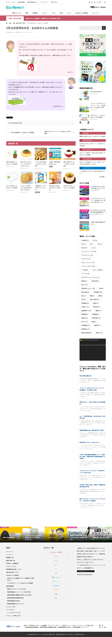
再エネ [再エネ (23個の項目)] (84, 285)
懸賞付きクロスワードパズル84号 (16, 589)
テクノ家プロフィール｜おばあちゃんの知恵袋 (20, 583)
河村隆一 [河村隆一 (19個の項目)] (85, 307)
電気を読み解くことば (12, 572)
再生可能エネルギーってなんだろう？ (90, 442)
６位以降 (101, 177)
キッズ (69, 13)
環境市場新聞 (21, 2)
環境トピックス (16, 13)
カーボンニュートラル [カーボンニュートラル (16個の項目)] (88, 251)
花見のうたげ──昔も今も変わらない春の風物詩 (92, 403)
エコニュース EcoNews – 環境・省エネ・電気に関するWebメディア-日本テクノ (93, 368)
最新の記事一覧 (10, 560)
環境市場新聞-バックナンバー (81, 627)
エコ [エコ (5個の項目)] (93, 248)
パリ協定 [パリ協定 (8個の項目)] (84, 270)
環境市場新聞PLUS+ (32, 2)
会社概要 (43, 625)
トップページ (10, 554)
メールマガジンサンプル (14, 613)
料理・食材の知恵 (15, 18)
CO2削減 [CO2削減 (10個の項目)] (85, 240)
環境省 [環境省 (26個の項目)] (84, 318)
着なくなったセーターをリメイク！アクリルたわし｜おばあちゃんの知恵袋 (92, 500)
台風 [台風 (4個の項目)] (101, 288)
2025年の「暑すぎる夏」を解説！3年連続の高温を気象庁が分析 (92, 486)
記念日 (20, 123)
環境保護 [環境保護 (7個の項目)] (84, 314)
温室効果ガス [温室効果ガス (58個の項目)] (86, 310)
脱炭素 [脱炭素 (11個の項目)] (97, 325)
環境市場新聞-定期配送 (31, 627)
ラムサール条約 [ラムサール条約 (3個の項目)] (97, 270)
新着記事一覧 (10, 557)
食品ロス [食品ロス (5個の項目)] (99, 333)
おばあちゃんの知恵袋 (81, 13)
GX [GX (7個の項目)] (91, 244)
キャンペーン (96, 13)
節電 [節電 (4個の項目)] (94, 322)
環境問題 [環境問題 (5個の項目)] (95, 314)
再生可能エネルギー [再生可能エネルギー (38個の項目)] (88, 288)
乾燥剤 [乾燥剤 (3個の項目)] (84, 281)
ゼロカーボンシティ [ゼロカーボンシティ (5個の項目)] (87, 262)
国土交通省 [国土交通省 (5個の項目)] (85, 292)
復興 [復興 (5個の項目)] (100, 296)
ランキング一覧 (10, 607)
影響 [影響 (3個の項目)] (92, 296)
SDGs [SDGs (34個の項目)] (84, 248)
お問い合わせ (54, 2)
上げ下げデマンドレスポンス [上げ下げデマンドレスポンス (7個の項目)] (90, 277)
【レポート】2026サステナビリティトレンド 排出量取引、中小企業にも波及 (93, 389)
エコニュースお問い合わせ (13, 616)
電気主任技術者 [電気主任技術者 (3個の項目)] (86, 333)
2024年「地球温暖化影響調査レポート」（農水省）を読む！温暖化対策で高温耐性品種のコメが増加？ (92, 456)
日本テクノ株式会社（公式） (32, 625)
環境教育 (35, 13)
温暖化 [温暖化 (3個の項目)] (98, 310)
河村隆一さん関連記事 (12, 563)
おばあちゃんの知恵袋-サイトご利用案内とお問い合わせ (21, 579)
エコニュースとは (10, 2)
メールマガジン (44, 2)
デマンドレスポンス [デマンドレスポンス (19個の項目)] (88, 266)
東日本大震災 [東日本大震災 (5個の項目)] (94, 299)
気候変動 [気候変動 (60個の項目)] (85, 303)
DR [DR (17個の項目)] (83, 244)
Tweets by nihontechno (84, 574)
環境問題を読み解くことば (13, 569)
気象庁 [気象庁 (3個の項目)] (96, 303)
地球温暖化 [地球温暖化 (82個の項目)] (98, 292)
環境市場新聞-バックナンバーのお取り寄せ (19, 592)
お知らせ (64, 625)
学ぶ (56, 569)
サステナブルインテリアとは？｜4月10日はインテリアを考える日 (92, 471)
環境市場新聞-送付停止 (13, 601)
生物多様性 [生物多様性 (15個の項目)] (96, 318)
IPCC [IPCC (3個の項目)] (99, 244)
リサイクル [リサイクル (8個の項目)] (85, 273)
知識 (27, 13)
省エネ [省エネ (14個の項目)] (84, 322)
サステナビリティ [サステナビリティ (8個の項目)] (87, 255)
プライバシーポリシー (54, 625)
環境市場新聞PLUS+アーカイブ (15, 604)
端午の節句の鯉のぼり (86, 376)
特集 (56, 573)
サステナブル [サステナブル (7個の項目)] (86, 259)
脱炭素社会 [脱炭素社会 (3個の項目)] (85, 329)
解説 (61, 13)
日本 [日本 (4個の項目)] (83, 299)
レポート (44, 13)
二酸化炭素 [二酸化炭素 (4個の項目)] (95, 281)
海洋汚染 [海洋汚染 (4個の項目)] (96, 307)
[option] (11, 534)
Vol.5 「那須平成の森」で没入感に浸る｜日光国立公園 (92, 417)
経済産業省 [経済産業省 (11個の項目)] (85, 325)
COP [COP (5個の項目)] (95, 240)
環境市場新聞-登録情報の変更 (15, 598)
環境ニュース (56, 581)
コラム (53, 13)
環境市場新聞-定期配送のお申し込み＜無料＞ (19, 595)
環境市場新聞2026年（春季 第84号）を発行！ (92, 430)
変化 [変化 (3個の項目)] (83, 296)
